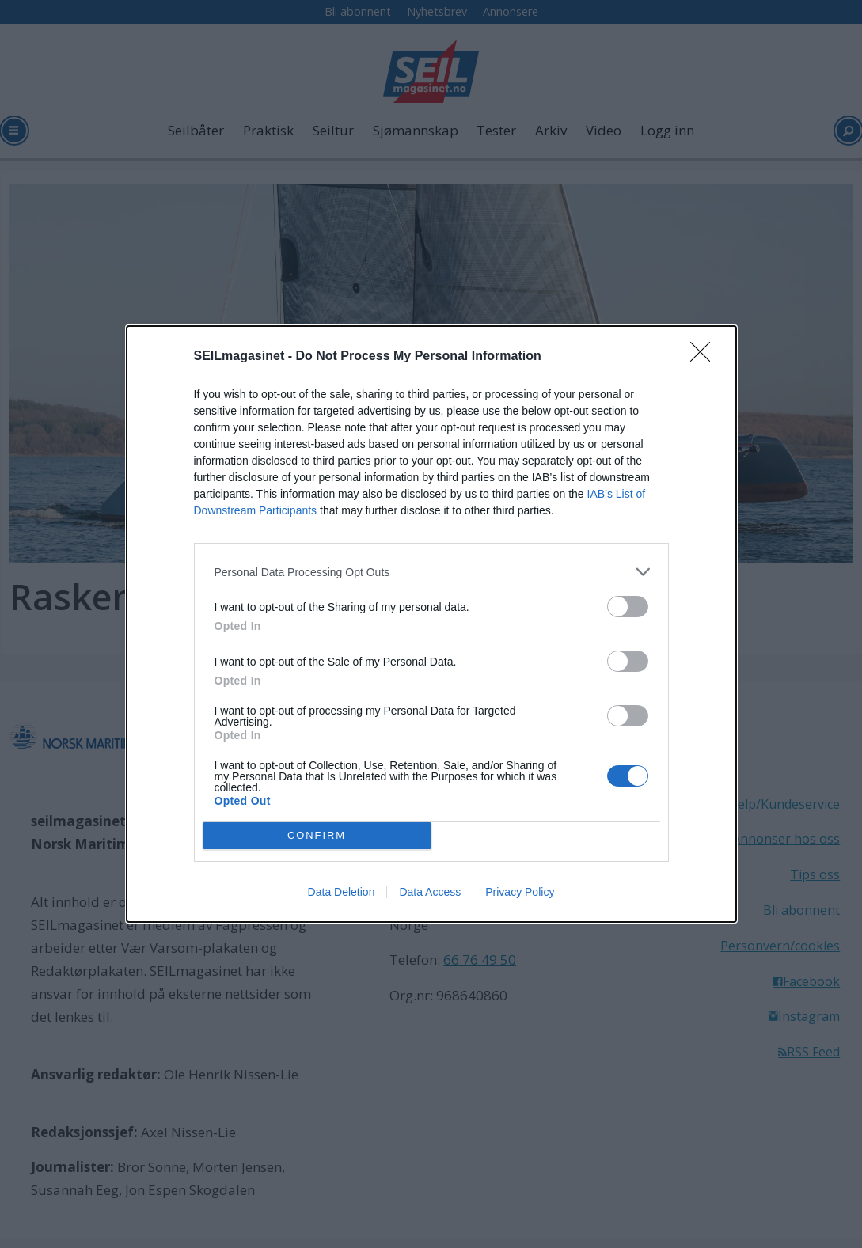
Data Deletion (341, 892)
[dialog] (431, 624)
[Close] (705, 357)
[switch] (627, 606)
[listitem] (431, 571)
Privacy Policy (519, 892)
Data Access (430, 892)
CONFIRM (317, 836)
